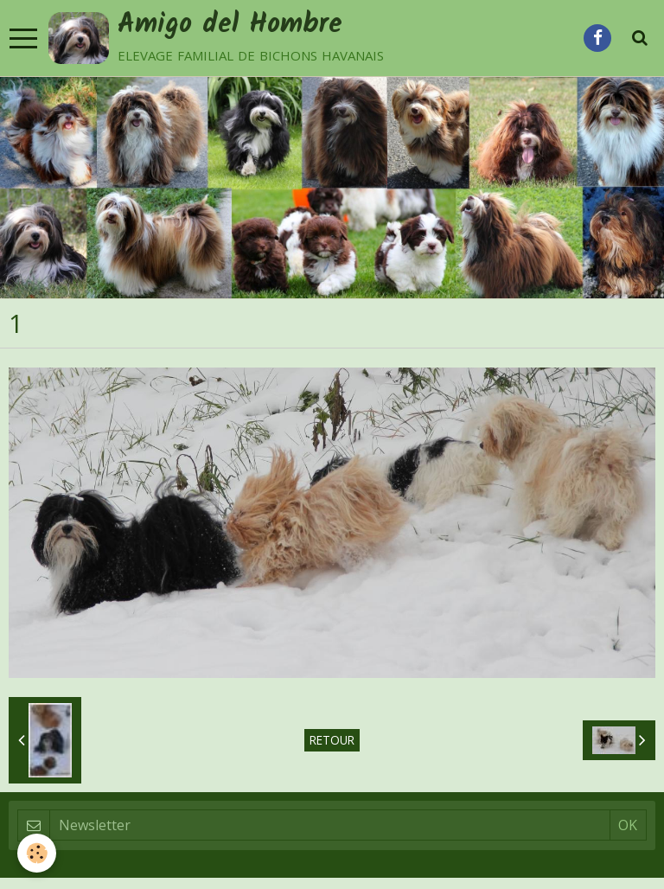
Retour (332, 740)
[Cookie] (36, 853)
